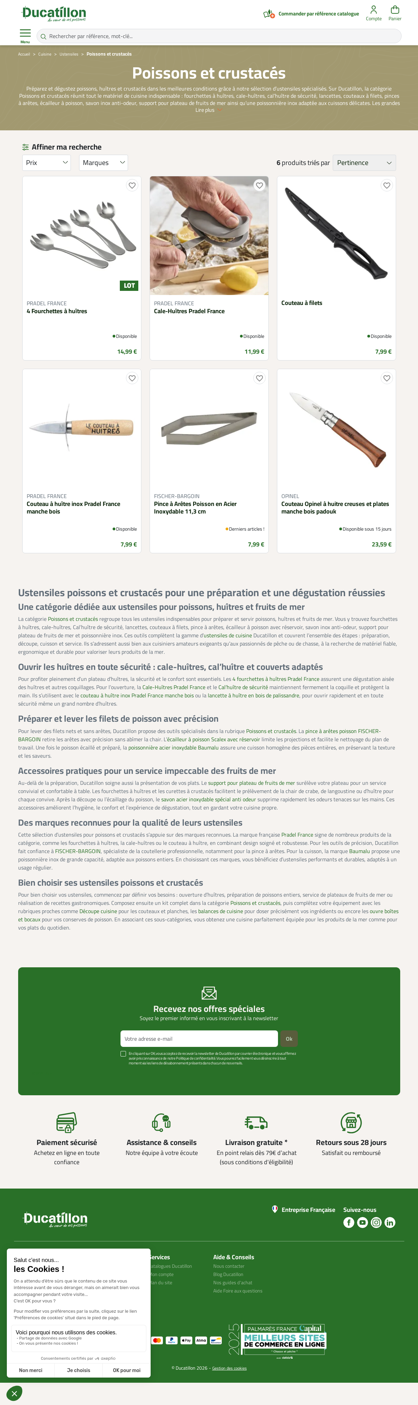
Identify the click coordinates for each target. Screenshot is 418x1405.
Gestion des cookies (230, 1390)
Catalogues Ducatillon (173, 1288)
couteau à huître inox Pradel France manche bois (137, 717)
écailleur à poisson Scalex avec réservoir (213, 761)
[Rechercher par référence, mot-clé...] (219, 36)
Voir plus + (42, 1095)
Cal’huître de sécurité (243, 709)
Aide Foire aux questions (241, 1313)
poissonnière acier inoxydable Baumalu (173, 769)
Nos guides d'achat (235, 1304)
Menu (25, 36)
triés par (318, 185)
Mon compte (162, 1296)
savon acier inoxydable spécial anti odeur (208, 821)
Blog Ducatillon (231, 1296)
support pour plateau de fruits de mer (251, 805)
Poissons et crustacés (73, 641)
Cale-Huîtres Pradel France (173, 709)
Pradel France (297, 857)
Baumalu (359, 873)
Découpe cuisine (98, 933)
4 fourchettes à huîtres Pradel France (275, 701)
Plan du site (162, 1304)
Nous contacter (231, 1288)
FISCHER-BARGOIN (78, 873)
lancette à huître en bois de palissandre (253, 717)
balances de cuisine (220, 933)
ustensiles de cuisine (228, 657)
